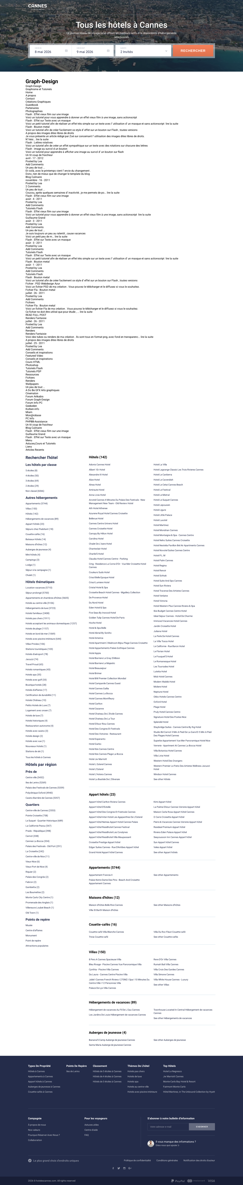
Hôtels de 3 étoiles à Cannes (107, 1081)
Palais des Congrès (35, 877)
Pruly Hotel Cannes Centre (167, 712)
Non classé (31, 491)
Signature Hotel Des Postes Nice (170, 717)
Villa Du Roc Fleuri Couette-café (169, 932)
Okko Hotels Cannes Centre (167, 696)
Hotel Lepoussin (162, 505)
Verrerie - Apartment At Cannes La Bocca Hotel (177, 745)
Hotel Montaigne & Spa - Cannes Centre (174, 535)
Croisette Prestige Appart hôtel (104, 842)
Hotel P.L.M (159, 555)
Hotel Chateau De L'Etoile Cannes (106, 713)
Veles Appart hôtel (163, 847)
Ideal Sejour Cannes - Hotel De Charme (173, 616)
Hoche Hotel (95, 622)
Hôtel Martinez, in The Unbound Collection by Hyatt (189, 1091)
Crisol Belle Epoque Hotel (101, 577)
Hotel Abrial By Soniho (100, 633)
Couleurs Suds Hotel (99, 572)
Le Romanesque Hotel (165, 661)
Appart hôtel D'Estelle (100, 807)
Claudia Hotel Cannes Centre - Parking (108, 558)
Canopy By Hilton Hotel (101, 533)
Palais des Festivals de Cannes (41, 787)
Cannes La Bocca (34, 841)
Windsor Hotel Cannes (165, 774)
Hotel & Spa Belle (97, 628)
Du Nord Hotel (96, 602)
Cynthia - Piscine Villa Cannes (104, 969)
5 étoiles (30, 470)
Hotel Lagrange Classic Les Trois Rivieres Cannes (178, 469)
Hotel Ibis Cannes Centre (101, 749)
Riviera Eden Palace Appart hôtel (170, 832)
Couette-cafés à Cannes (40, 1091)
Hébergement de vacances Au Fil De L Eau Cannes (114, 1009)
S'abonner (202, 1127)
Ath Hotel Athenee (98, 508)
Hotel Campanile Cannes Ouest (105, 683)
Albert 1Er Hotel (97, 469)
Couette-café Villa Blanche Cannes (106, 932)
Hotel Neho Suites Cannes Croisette (172, 540)
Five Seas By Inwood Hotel (102, 612)
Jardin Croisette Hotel (165, 626)
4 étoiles (30, 475)
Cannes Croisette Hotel (100, 528)
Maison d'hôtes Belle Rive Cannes (106, 905)
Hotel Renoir (160, 570)
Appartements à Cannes (40, 1076)
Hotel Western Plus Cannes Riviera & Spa (174, 606)
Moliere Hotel (160, 686)
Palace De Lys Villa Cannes (102, 988)
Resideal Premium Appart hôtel (169, 827)
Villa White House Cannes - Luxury (171, 979)
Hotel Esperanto (97, 739)
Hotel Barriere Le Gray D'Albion (104, 658)
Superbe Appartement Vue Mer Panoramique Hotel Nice (182, 740)
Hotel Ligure (160, 510)
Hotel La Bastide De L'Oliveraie (104, 779)
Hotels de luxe (135, 1076)
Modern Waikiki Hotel (164, 681)
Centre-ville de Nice (35, 856)
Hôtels (29, 513)
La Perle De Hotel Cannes (166, 636)
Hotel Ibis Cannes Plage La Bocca (106, 754)
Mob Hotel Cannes (163, 676)
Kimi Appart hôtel (162, 802)
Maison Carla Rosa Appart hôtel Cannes (174, 812)
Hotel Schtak (160, 575)
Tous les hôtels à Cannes (38, 757)
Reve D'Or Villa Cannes (165, 959)
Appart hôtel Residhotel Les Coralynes (108, 832)
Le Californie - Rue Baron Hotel (169, 646)
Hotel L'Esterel (96, 769)
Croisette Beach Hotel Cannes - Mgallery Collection (114, 592)
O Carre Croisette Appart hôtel (169, 817)
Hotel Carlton (95, 703)
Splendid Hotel (161, 722)
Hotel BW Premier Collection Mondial (107, 678)
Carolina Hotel (96, 538)
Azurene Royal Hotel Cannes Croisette (108, 513)
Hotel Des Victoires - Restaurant (105, 734)
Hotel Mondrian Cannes (166, 530)
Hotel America (96, 638)
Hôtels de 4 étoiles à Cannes (107, 1076)
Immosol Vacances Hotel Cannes (170, 621)
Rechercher (193, 50)
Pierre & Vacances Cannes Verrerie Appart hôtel (178, 822)
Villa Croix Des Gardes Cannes (169, 969)
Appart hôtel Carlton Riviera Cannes (107, 802)
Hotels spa (133, 1081)
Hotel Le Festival (162, 489)
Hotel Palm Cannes (163, 560)
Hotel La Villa (160, 464)
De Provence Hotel (98, 597)
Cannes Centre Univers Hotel (103, 523)
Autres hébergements (41, 498)
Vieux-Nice (31, 861)
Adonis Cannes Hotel (99, 464)
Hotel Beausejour (97, 668)
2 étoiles (30, 485)
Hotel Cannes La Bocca (101, 693)
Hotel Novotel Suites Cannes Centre (172, 550)
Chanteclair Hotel (98, 548)
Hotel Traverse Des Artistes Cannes (171, 590)
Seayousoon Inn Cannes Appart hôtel (173, 837)
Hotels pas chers (34, 618)
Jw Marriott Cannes (173, 1076)
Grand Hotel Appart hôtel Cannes (106, 852)
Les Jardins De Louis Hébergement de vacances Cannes (117, 1014)
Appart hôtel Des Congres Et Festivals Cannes (112, 812)
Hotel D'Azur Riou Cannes (102, 723)
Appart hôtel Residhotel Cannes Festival (109, 827)
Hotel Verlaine (161, 595)
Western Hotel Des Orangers (168, 760)
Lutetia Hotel (160, 671)
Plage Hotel (159, 707)
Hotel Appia (95, 653)
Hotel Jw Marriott (98, 759)
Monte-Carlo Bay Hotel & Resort (179, 1081)
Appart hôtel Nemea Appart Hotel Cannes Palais (113, 822)
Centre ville (31, 777)
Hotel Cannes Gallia (99, 688)
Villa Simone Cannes (164, 974)
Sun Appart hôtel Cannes (166, 842)
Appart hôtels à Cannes (40, 1081)
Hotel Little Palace (163, 515)
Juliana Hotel (160, 631)
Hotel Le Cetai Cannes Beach (168, 484)
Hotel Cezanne (96, 708)
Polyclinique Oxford (35, 792)
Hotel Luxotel (160, 520)
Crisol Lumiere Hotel (99, 582)
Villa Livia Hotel (161, 755)
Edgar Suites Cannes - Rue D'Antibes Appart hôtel (114, 847)
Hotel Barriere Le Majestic (102, 663)
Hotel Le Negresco (172, 1071)
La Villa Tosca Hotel (164, 641)
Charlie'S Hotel (96, 553)
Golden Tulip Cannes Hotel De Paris (107, 617)
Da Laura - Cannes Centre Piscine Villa (108, 974)
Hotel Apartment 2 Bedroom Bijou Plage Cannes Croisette (118, 643)
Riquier (29, 871)
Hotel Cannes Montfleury (101, 698)
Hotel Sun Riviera (162, 585)
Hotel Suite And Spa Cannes (168, 580)
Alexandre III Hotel (98, 474)
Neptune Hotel (161, 691)
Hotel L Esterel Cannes (100, 764)
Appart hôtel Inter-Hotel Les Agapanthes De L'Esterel (115, 817)
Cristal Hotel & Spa (98, 587)
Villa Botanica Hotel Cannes (168, 750)
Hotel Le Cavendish (163, 479)
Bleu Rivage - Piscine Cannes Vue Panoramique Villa (115, 964)
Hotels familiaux (34, 613)
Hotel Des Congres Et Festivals (104, 728)
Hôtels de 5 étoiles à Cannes (107, 1071)
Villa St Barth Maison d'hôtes (103, 910)
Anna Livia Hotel (97, 495)
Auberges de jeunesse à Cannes (44, 1086)
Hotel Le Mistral (162, 495)
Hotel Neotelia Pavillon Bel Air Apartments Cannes (179, 545)
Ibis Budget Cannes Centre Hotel (170, 611)
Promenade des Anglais (38, 902)
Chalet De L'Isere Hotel (100, 543)
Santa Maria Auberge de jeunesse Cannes (110, 1045)
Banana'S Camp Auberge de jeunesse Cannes (112, 1040)
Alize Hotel (94, 479)
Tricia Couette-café (98, 936)
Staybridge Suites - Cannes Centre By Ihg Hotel (177, 727)
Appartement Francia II (101, 875)
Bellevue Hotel (96, 518)
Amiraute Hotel (96, 489)
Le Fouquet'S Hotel (163, 656)
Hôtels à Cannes (36, 1071)
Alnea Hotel (95, 484)
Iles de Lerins (32, 782)
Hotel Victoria (160, 601)
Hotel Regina (160, 565)
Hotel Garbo (95, 744)
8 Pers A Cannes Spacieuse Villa (105, 959)
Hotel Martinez (161, 525)
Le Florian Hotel (162, 651)
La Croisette (32, 851)
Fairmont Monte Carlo (174, 1086)
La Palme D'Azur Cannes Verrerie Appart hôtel (177, 807)
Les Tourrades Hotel (164, 666)
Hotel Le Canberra (163, 474)
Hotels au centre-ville (36, 603)
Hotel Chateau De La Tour (102, 718)
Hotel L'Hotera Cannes (100, 774)
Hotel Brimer (95, 673)
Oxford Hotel (160, 702)
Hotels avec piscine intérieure (142, 1091)
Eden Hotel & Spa (97, 607)
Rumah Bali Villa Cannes (166, 964)
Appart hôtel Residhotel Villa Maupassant (110, 837)
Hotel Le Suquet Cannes (166, 500)
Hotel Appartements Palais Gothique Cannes (111, 648)
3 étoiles (30, 480)
